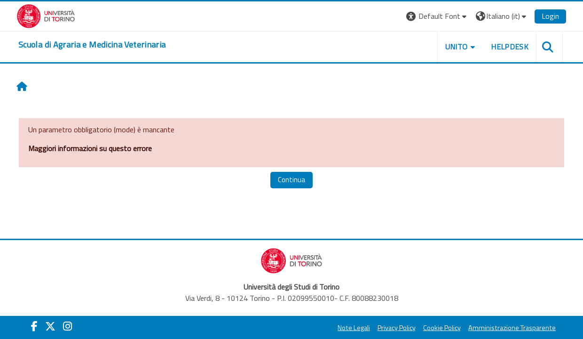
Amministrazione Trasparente (512, 328)
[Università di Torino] (45, 15)
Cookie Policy (442, 328)
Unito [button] (456, 46)
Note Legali (354, 328)
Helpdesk (509, 46)
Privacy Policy (397, 328)
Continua (291, 179)
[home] (91, 45)
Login (550, 16)
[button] (437, 16)
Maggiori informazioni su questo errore (90, 148)
